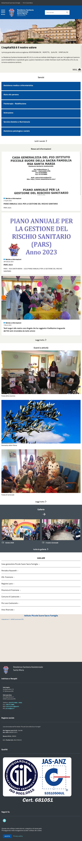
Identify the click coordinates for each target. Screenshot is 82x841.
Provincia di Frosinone (10, 590)
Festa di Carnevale (7, 495)
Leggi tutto (41, 340)
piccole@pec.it (10, 708)
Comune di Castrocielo (10, 596)
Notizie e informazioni (13, 198)
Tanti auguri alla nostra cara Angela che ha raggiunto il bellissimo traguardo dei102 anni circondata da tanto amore (34, 329)
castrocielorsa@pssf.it (12, 706)
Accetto (7, 836)
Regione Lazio (7, 583)
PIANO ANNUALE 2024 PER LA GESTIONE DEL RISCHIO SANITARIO (31, 203)
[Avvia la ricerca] (67, 12)
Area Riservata (7, 609)
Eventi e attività (41, 347)
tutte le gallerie (41, 549)
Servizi (41, 77)
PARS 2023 (8, 264)
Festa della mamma (8, 396)
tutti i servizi (41, 141)
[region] (41, 533)
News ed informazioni (41, 149)
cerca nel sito (50, 12)
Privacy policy (18, 836)
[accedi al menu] (3, 12)
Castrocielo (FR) (21, 15)
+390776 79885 (9, 705)
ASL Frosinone (7, 577)
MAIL (75, 69)
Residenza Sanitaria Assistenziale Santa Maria (25, 12)
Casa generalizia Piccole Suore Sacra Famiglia (19, 564)
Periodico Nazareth (9, 570)
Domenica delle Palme (9, 445)
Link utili (41, 558)
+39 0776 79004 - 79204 (15, 703)
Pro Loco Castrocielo (9, 603)
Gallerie (41, 509)
